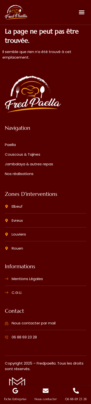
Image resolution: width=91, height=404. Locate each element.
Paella (10, 144)
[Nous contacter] (46, 391)
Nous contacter (45, 399)
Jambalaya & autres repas (29, 164)
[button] (81, 12)
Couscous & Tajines (22, 154)
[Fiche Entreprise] (15, 391)
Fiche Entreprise (15, 399)
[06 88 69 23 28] (76, 391)
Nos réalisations (19, 173)
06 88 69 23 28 (76, 399)
